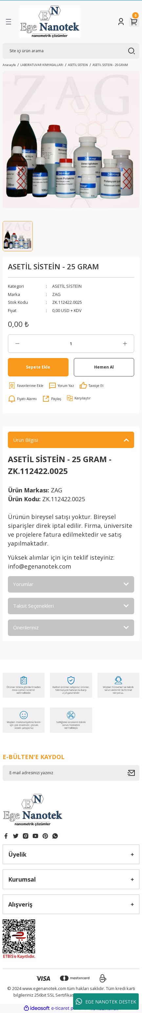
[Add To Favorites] (25, 386)
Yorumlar (23, 584)
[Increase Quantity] (125, 343)
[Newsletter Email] (71, 773)
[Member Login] (121, 21)
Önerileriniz (26, 627)
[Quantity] (71, 343)
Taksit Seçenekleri (33, 605)
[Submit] (133, 773)
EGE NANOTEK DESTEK (106, 1001)
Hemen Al (104, 367)
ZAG (56, 294)
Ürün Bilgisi (25, 440)
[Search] (71, 51)
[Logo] (50, 22)
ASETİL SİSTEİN (67, 286)
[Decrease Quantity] (17, 343)
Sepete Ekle (38, 367)
